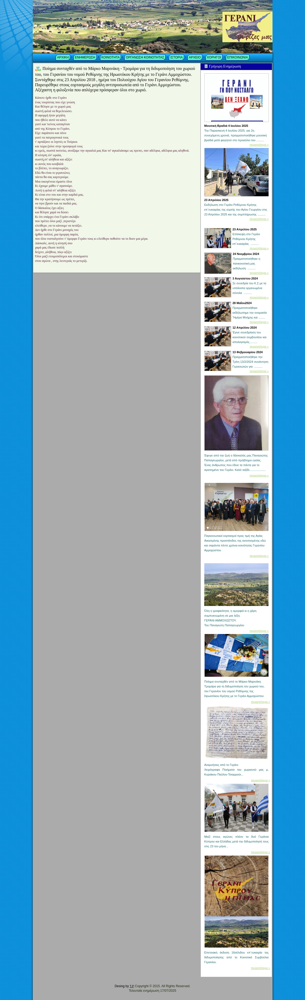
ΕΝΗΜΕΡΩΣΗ (85, 57)
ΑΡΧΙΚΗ (63, 57)
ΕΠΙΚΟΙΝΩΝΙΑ (237, 57)
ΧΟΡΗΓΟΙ (214, 57)
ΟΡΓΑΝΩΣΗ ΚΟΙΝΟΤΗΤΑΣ (145, 57)
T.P (132, 986)
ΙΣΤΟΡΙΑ (176, 57)
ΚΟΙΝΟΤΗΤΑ (110, 57)
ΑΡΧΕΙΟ (195, 57)
